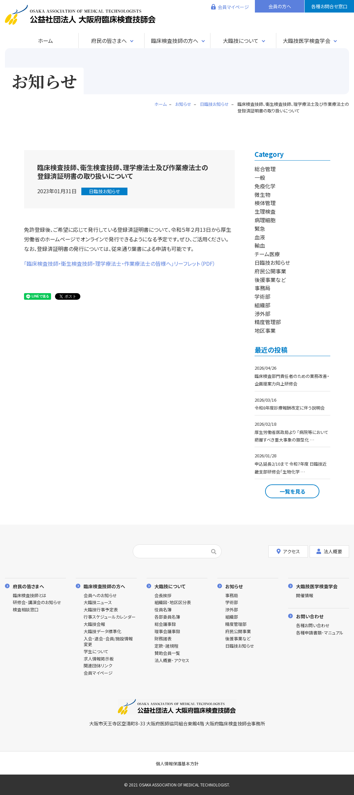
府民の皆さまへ (109, 41)
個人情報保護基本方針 (177, 763)
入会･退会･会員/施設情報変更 (108, 641)
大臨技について (241, 41)
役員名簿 (163, 610)
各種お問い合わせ (313, 625)
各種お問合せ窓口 (329, 6)
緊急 (260, 228)
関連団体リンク (98, 666)
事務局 (262, 288)
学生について (96, 652)
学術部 (262, 296)
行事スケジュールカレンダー (110, 617)
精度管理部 (268, 322)
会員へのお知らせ (100, 595)
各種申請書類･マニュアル (319, 633)
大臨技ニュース (98, 602)
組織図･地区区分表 (172, 602)
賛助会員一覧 (167, 653)
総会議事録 (165, 624)
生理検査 (265, 211)
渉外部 (262, 314)
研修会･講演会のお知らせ (37, 602)
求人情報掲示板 (99, 659)
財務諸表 (163, 639)
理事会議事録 (167, 631)
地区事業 (265, 330)
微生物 (262, 195)
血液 (260, 237)
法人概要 (329, 551)
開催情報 (304, 595)
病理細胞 (265, 220)
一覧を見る (292, 491)
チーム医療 (267, 254)
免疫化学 (265, 186)
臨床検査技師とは (29, 595)
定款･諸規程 (166, 646)
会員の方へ (279, 6)
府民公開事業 (270, 271)
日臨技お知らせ (104, 191)
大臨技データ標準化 (102, 631)
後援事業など (270, 280)
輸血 (260, 245)
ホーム (45, 41)
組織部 (262, 305)
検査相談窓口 (26, 610)
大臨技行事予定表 (101, 610)
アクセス (288, 551)
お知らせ (234, 586)
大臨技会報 (94, 624)
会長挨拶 (163, 595)
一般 (260, 177)
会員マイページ (233, 7)
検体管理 (265, 203)
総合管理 (265, 169)
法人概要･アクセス (171, 660)
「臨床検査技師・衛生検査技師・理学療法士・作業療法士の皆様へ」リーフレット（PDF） (119, 263)
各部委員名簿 (167, 617)
